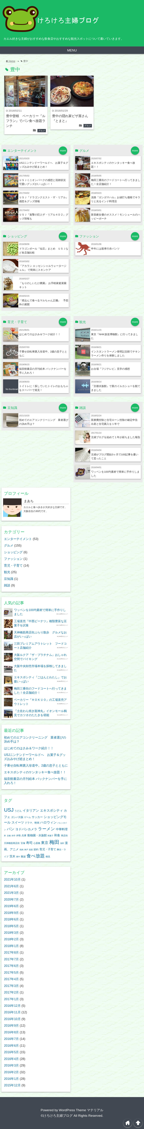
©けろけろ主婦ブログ (57, 1115)
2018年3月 (11, 932)
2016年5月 (11, 1052)
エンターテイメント (18, 539)
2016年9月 (11, 1025)
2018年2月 (11, 939)
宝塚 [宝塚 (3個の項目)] (23, 843)
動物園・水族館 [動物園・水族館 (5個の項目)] (37, 835)
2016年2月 (11, 1072)
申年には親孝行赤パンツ (105, 248)
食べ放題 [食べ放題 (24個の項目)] (36, 855)
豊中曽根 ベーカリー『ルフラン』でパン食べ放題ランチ (25, 121)
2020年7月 (11, 899)
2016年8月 (11, 1032)
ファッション (13, 559)
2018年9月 (11, 913)
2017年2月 (11, 992)
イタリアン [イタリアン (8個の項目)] (31, 810)
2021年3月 (11, 892)
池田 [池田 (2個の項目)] (62, 843)
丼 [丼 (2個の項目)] (5, 836)
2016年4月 (11, 1059)
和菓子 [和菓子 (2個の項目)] (50, 836)
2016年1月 (11, 1078)
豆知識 (8, 579)
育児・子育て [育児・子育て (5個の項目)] (47, 849)
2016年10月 (12, 1019)
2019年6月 (11, 906)
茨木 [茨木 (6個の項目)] (12, 856)
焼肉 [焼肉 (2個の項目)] (21, 850)
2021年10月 (12, 879)
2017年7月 (11, 959)
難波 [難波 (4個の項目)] (23, 856)
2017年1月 (11, 999)
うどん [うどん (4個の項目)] (18, 810)
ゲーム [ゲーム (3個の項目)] (27, 817)
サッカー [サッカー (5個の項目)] (37, 817)
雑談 (7, 585)
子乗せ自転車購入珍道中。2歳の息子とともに (36, 765)
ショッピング (13, 552)
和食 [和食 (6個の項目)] (57, 835)
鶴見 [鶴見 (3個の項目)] (48, 856)
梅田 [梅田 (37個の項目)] (54, 842)
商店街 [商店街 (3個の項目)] (64, 835)
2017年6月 (11, 966)
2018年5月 (11, 926)
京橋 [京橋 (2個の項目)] (9, 836)
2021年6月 (11, 886)
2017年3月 (11, 986)
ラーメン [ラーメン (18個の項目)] (46, 828)
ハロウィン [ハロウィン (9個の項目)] (48, 822)
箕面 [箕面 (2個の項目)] (31, 850)
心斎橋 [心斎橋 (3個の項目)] (36, 843)
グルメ (41, 130)
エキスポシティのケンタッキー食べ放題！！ (35, 772)
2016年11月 (12, 1012)
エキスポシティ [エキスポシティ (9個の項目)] (51, 810)
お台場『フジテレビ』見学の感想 (110, 368)
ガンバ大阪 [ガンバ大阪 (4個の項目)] (17, 817)
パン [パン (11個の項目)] (10, 829)
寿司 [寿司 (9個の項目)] (29, 843)
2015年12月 (12, 1085)
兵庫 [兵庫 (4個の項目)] (24, 835)
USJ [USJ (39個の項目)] (8, 810)
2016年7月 (11, 1039)
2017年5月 (11, 972)
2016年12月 (12, 1005)
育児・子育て (13, 565)
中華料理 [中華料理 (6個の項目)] (62, 829)
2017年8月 (11, 952)
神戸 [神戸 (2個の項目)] (26, 850)
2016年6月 (11, 1045)
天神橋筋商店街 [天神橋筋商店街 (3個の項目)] (12, 843)
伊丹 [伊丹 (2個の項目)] (13, 836)
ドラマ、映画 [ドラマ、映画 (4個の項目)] (32, 822)
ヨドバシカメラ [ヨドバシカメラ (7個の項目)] (26, 829)
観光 (7, 572)
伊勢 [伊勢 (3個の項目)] (18, 835)
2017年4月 (11, 979)
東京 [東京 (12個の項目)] (44, 843)
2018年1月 (11, 946)
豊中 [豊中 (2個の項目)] (18, 857)
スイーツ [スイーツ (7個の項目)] (18, 822)
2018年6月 (11, 919)
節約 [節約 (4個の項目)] (36, 849)
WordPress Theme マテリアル (81, 1110)
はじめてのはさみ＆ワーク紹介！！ (40, 334)
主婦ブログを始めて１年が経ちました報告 (115, 437)
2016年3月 (11, 1065)
